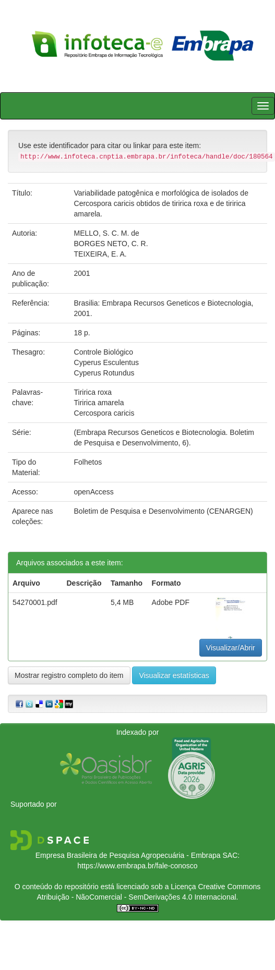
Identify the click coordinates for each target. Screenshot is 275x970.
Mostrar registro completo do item (69, 675)
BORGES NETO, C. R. (111, 243)
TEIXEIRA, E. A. (100, 254)
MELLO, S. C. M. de (106, 233)
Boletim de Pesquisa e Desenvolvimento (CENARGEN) (163, 511)
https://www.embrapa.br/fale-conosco (137, 866)
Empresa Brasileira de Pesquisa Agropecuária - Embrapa (128, 855)
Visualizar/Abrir (230, 648)
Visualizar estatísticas (174, 675)
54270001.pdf (35, 602)
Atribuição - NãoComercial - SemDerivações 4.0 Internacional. (137, 897)
